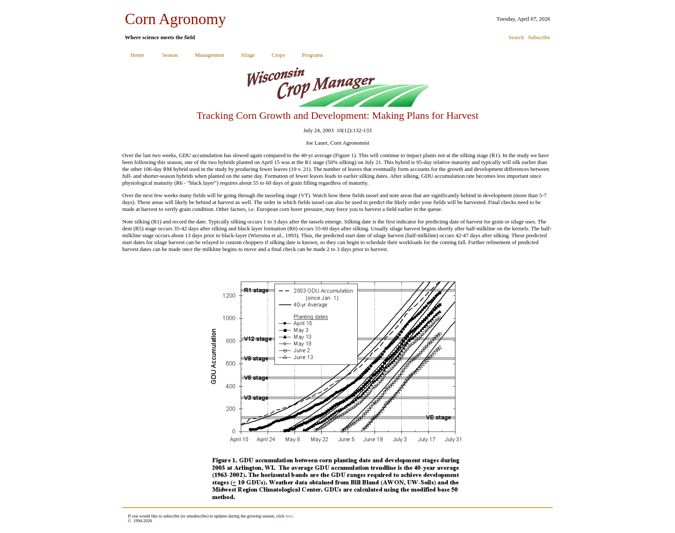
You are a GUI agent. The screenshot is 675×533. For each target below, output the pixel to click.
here (289, 516)
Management (209, 55)
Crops (278, 55)
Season (170, 55)
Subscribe (539, 37)
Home (137, 55)
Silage (248, 55)
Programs (312, 55)
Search (516, 37)
